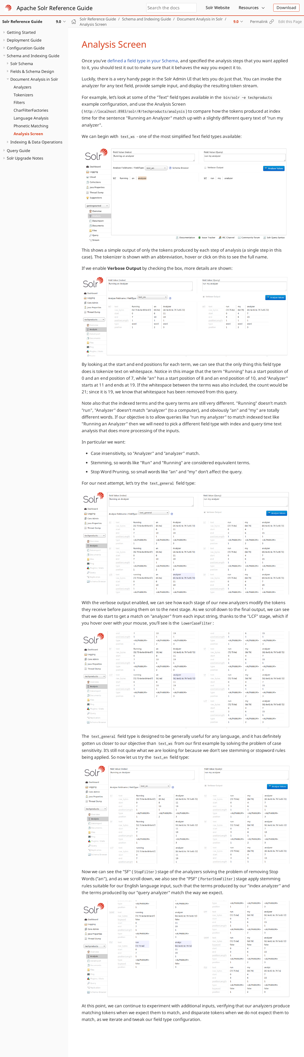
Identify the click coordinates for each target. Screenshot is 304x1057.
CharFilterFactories (31, 110)
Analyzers (22, 87)
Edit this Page (290, 21)
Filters (19, 102)
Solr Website (218, 7)
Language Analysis (31, 118)
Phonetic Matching (31, 126)
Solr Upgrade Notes (25, 158)
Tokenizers (23, 95)
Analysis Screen (28, 133)
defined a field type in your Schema (142, 61)
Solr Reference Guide (98, 18)
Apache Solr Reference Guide (55, 8)
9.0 (235, 21)
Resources (249, 7)
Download (286, 7)
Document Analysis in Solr (34, 79)
